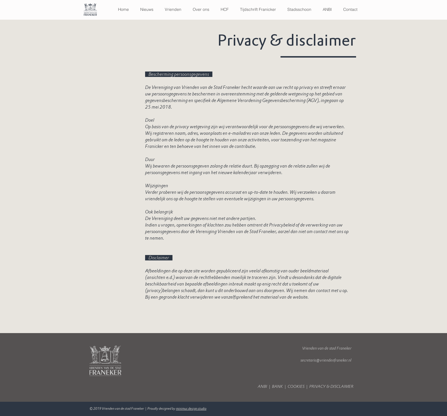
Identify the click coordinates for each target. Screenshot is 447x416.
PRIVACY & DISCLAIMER (331, 386)
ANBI (263, 386)
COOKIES (296, 386)
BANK (278, 386)
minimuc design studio (191, 409)
